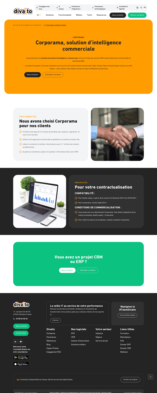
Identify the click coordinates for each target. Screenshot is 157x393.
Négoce (99, 335)
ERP (73, 331)
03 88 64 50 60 (22, 316)
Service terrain (102, 338)
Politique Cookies (106, 390)
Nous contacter (125, 13)
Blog (48, 342)
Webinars (124, 350)
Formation (124, 331)
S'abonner (55, 318)
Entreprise (50, 331)
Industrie (99, 331)
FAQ (122, 338)
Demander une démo (53, 72)
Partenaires (51, 335)
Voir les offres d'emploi (127, 313)
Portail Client (21, 331)
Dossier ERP (125, 342)
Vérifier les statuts (130, 377)
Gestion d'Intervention (80, 338)
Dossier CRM (125, 346)
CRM (73, 335)
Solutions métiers (78, 342)
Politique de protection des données (89, 390)
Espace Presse (52, 346)
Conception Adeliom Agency (133, 390)
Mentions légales (54, 390)
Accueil (16, 23)
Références (51, 338)
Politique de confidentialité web (69, 390)
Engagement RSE (53, 350)
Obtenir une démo (145, 13)
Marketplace (125, 335)
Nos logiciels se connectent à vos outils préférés (32, 23)
